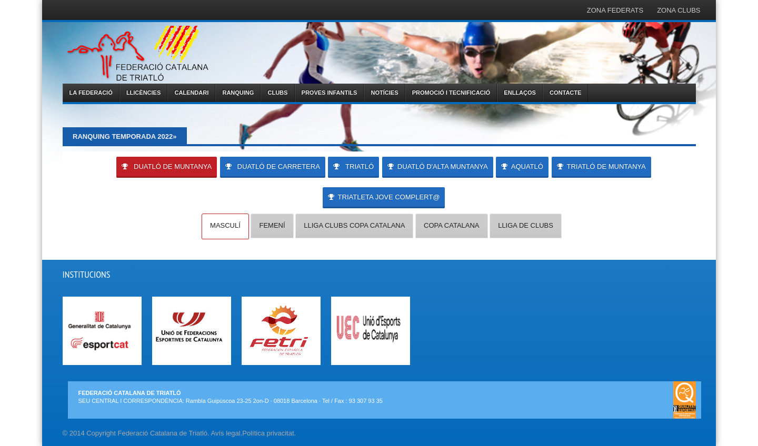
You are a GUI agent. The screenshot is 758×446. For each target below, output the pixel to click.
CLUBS (278, 92)
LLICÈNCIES (143, 92)
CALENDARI (191, 92)
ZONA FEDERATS (615, 10)
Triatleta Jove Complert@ (384, 197)
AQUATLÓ (522, 166)
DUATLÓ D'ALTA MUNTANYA (437, 166)
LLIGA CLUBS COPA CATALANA (354, 225)
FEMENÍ (272, 225)
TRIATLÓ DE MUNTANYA (601, 166)
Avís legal (226, 433)
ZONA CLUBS (678, 10)
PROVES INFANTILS (329, 92)
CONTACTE (565, 92)
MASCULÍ (225, 225)
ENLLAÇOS (520, 92)
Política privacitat (268, 433)
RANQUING (238, 92)
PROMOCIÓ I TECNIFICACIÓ (451, 92)
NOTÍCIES (384, 92)
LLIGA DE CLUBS (525, 225)
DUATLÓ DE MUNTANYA (167, 166)
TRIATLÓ (353, 166)
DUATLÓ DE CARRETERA (272, 166)
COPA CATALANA (451, 225)
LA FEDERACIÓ (91, 92)
